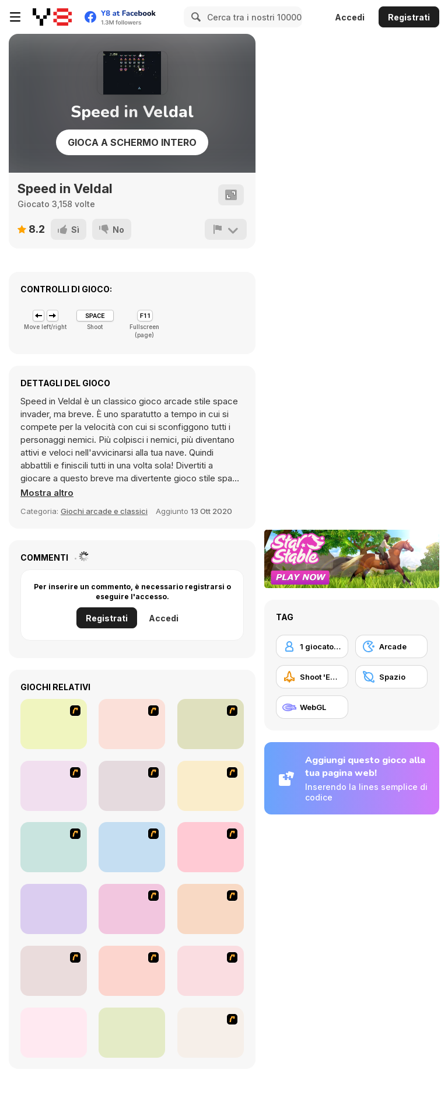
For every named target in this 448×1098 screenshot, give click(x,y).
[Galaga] (53, 909)
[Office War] (53, 724)
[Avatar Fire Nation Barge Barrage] (132, 847)
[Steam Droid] (53, 1033)
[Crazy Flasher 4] (210, 847)
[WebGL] (312, 707)
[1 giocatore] (312, 646)
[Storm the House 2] (132, 786)
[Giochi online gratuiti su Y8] (52, 17)
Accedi (350, 17)
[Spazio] (391, 676)
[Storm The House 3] (210, 971)
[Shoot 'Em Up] (312, 676)
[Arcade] (391, 646)
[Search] (194, 16)
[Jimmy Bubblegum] (132, 971)
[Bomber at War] (210, 1033)
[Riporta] (226, 229)
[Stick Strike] (53, 786)
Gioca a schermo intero (132, 142)
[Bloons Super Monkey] (53, 971)
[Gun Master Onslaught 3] (132, 909)
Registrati (409, 17)
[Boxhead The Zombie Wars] (210, 909)
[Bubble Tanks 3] (132, 1033)
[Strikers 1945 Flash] (210, 724)
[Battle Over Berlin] (53, 847)
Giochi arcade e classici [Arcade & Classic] (104, 511)
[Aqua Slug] (210, 786)
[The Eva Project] (132, 724)
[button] (47, 493)
